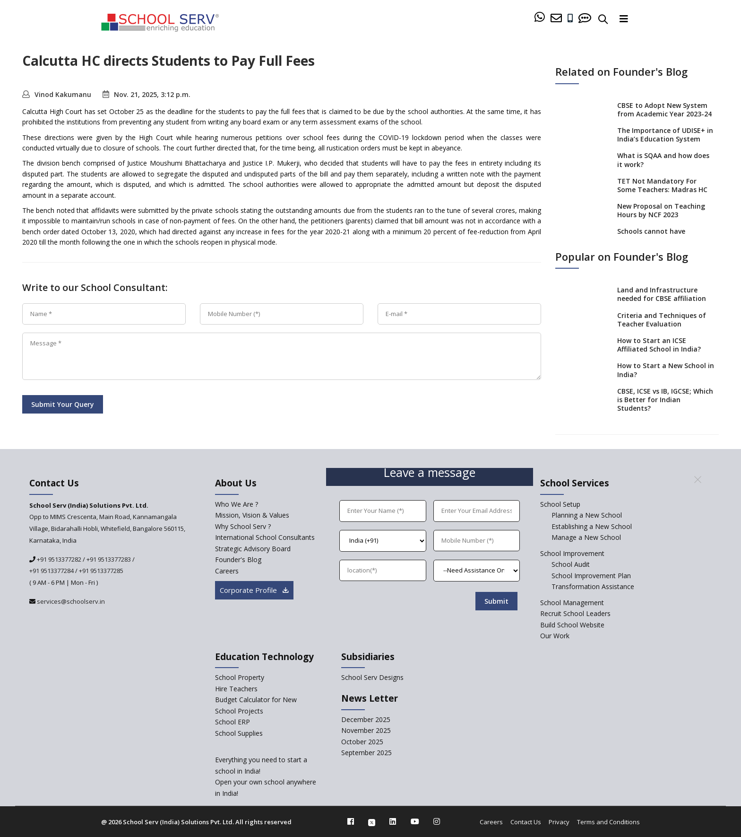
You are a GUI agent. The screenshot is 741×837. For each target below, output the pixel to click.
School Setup (560, 504)
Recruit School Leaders (575, 613)
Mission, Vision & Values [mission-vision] (252, 515)
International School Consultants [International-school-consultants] (265, 537)
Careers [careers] (227, 570)
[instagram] (436, 821)
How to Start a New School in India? (665, 370)
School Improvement (572, 553)
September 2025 (366, 752)
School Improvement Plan (591, 575)
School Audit (570, 564)
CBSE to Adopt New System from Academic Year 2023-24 (664, 109)
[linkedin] (392, 821)
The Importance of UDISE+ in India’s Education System (665, 134)
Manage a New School (586, 537)
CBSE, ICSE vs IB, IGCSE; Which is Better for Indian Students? (665, 400)
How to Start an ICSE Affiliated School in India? (659, 344)
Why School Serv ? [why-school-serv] (243, 526)
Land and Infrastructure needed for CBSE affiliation (661, 294)
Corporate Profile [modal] (254, 590)
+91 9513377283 (108, 559)
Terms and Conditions (608, 822)
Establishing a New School (591, 526)
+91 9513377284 (51, 570)
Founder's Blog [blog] (238, 559)
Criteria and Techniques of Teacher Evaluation (661, 319)
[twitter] (371, 821)
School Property (239, 677)
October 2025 (362, 741)
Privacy (559, 822)
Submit (496, 601)
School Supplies (239, 733)
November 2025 (366, 730)
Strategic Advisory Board (253, 548)
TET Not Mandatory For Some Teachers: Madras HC (662, 185)
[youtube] (415, 821)
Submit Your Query (62, 404)
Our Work (554, 635)
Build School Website (572, 624)
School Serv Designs (372, 677)
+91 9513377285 (101, 570)
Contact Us (525, 822)
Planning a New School (586, 515)
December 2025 (365, 719)
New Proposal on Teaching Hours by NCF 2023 (661, 210)
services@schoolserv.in (70, 601)
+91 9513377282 (58, 559)
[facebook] (350, 821)
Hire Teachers (236, 688)
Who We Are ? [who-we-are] (236, 504)
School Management (572, 602)
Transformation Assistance (592, 586)
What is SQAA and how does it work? (663, 159)
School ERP (232, 721)
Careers (491, 822)
